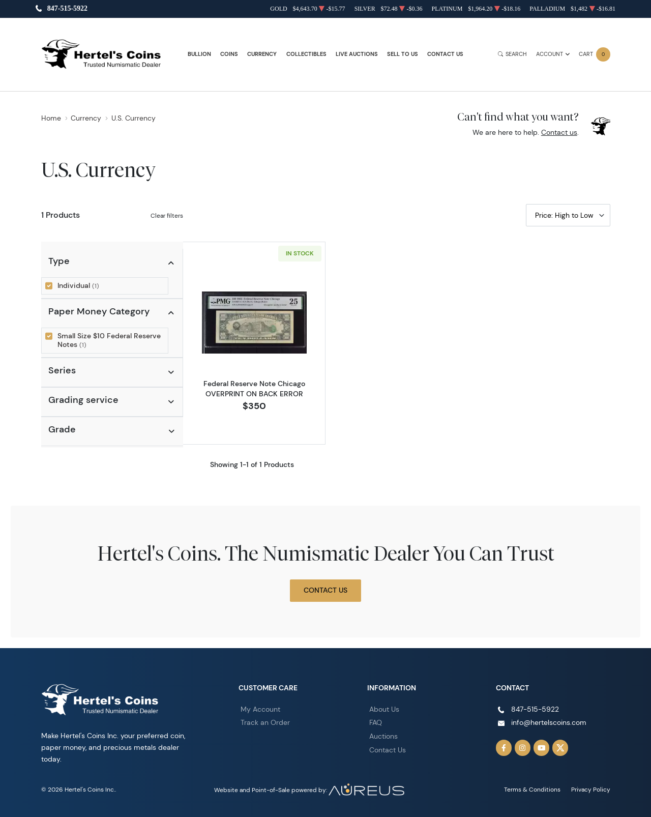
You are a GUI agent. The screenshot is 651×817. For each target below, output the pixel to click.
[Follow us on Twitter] (560, 748)
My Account (260, 708)
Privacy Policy (590, 789)
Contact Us (445, 54)
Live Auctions (357, 54)
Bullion (199, 54)
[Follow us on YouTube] (542, 748)
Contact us (559, 132)
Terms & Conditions (532, 789)
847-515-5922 (67, 9)
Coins (229, 54)
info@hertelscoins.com (548, 722)
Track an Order (265, 722)
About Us (384, 708)
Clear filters (167, 215)
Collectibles (306, 54)
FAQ (375, 722)
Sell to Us (402, 54)
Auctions (383, 736)
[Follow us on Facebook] (504, 748)
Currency (262, 54)
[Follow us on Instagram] (523, 748)
